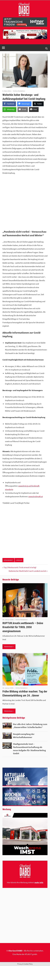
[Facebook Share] (9, 103)
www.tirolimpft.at (35, 496)
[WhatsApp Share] (9, 109)
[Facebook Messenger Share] (24, 103)
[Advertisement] (25, 203)
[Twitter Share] (38, 103)
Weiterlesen (8, 646)
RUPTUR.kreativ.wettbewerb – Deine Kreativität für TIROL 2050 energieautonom (22, 627)
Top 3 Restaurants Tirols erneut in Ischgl (20, 567)
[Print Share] (34, 109)
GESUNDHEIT (8, 560)
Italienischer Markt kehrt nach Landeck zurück (27, 571)
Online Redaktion (19, 91)
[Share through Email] (22, 109)
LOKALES (19, 560)
